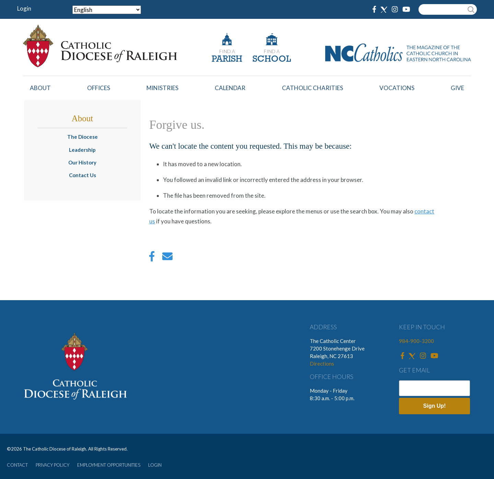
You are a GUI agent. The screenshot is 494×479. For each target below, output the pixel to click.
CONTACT (17, 465)
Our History (82, 162)
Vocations (396, 87)
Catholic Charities (312, 87)
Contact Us (82, 175)
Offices (98, 87)
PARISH (227, 59)
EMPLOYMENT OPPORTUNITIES (108, 465)
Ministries (162, 87)
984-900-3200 (416, 341)
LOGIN (155, 465)
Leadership (82, 150)
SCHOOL (271, 59)
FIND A (227, 51)
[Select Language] (106, 9)
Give (457, 87)
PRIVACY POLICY (52, 465)
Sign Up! (434, 406)
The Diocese (82, 137)
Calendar (230, 87)
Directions (322, 363)
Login (24, 8)
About (40, 87)
